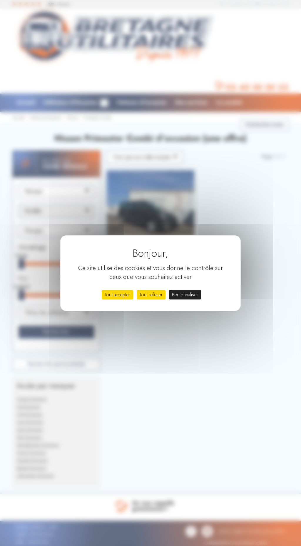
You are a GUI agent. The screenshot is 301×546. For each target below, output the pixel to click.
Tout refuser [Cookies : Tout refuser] (151, 294)
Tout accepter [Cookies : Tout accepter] (117, 294)
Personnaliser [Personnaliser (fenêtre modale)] (185, 294)
